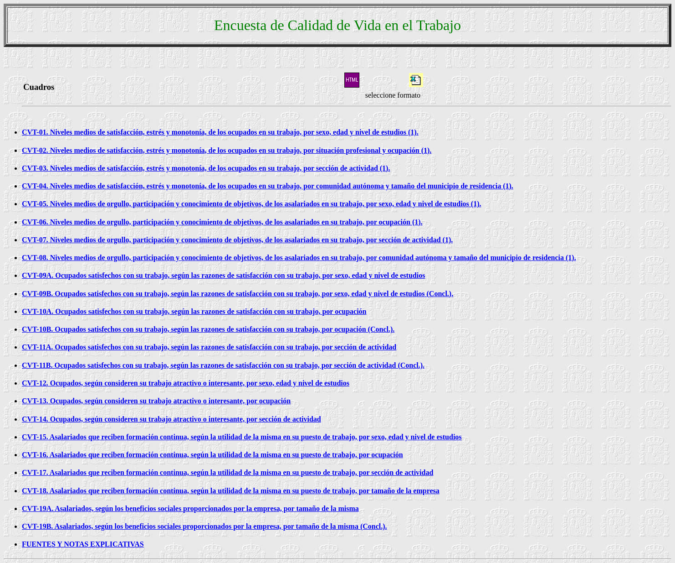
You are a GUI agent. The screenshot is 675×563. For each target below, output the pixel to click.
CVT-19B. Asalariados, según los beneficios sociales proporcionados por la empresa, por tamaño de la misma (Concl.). (204, 526)
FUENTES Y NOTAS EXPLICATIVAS (83, 544)
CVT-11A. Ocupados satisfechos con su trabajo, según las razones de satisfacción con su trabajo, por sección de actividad (209, 347)
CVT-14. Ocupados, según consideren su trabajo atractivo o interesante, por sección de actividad (171, 419)
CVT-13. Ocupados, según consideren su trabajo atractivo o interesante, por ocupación (156, 401)
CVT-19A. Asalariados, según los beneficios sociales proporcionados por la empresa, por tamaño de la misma (190, 508)
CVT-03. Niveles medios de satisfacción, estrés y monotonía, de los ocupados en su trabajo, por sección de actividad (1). (206, 168)
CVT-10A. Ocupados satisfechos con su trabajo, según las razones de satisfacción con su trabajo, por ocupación (194, 311)
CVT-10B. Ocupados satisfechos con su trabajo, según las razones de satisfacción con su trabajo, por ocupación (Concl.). (208, 329)
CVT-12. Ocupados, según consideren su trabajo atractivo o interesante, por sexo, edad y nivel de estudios (185, 383)
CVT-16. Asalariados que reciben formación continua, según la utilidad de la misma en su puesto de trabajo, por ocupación (212, 455)
